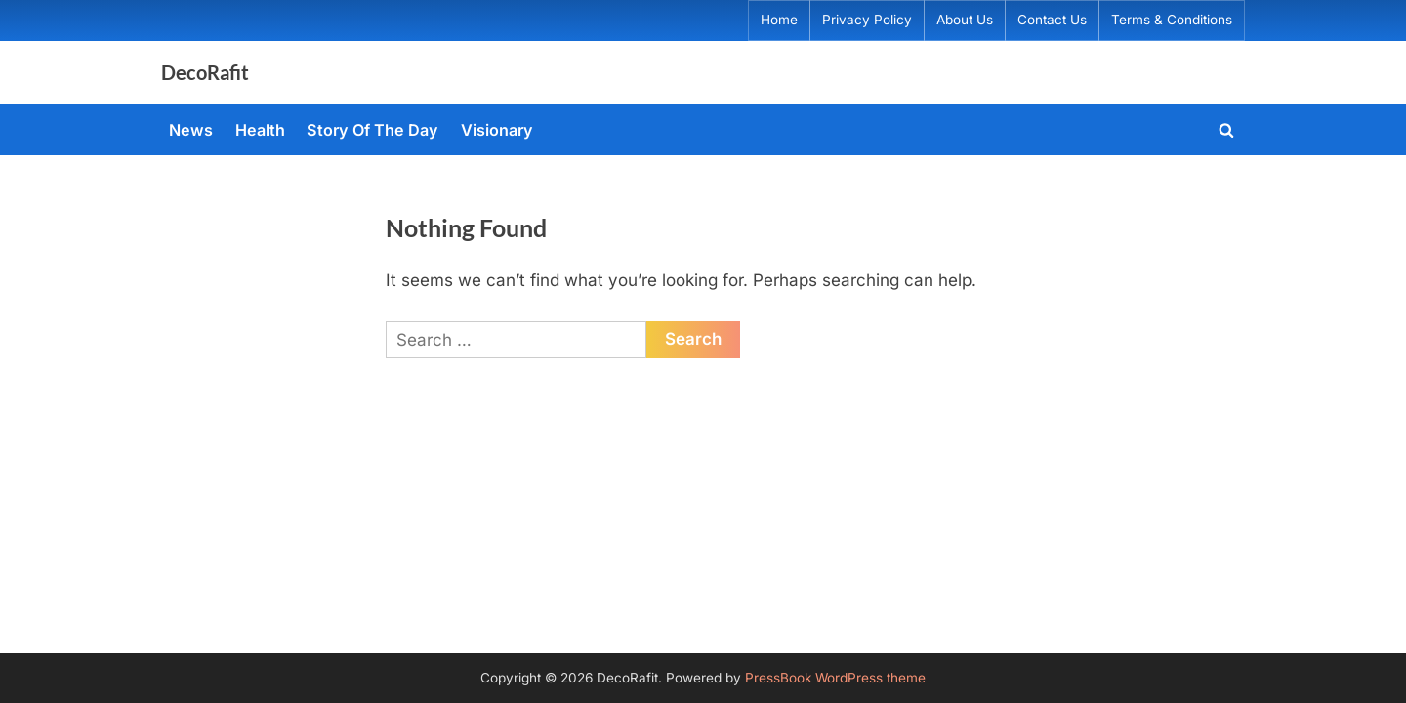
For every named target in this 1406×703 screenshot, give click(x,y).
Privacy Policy (867, 19)
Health (260, 130)
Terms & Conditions (1171, 19)
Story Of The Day (372, 130)
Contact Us (1052, 19)
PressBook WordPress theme (835, 677)
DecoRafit (205, 72)
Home (779, 19)
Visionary (497, 130)
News (191, 130)
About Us (964, 19)
